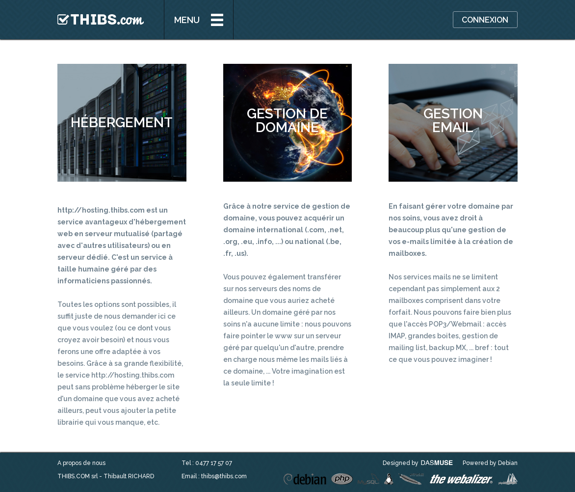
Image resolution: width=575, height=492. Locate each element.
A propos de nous (81, 463)
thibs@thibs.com (224, 476)
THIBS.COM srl (77, 476)
